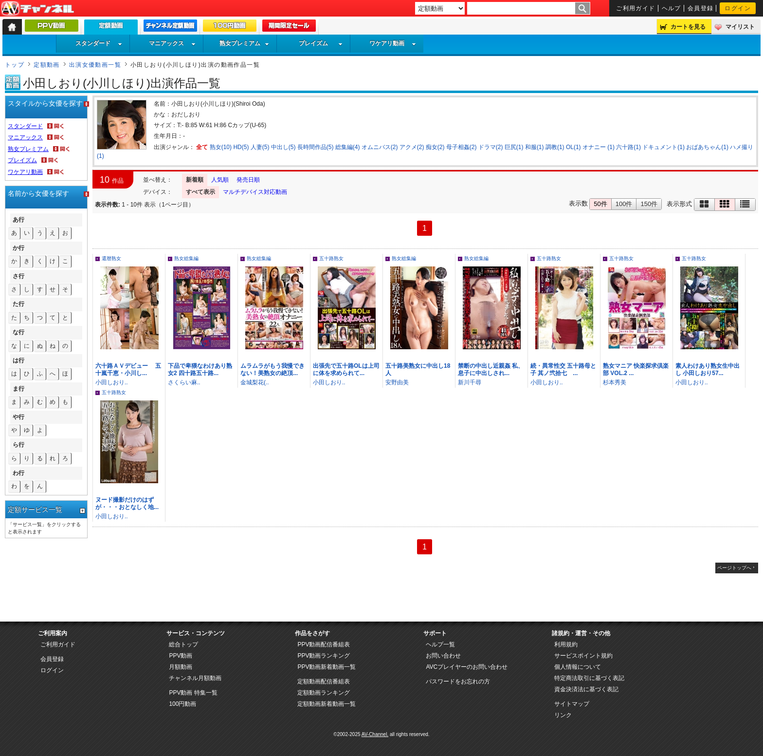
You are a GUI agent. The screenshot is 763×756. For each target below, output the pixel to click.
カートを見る (688, 26)
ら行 (18, 444)
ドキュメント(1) (663, 147)
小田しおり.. (111, 382)
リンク (563, 715)
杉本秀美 (614, 382)
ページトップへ (734, 567)
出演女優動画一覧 (95, 64)
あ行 (18, 219)
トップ (14, 64)
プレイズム (321, 43)
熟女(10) (221, 147)
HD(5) (241, 147)
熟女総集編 (186, 258)
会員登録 (701, 8)
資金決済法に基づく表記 (586, 689)
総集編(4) (347, 147)
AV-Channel (37, 9)
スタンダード (98, 43)
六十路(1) (628, 147)
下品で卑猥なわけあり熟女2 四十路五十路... (200, 369)
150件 (648, 204)
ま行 (18, 388)
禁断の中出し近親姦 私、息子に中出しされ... (491, 369)
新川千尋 (469, 382)
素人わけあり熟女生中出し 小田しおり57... (707, 369)
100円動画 (182, 703)
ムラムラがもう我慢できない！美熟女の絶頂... (272, 369)
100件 (624, 204)
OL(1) (573, 147)
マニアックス (172, 43)
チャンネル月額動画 (195, 678)
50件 (600, 204)
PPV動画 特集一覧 (193, 692)
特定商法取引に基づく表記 (589, 678)
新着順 (194, 179)
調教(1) (554, 147)
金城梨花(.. (254, 382)
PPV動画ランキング (323, 655)
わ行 (18, 473)
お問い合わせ (443, 655)
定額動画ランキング (323, 692)
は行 (18, 360)
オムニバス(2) (380, 147)
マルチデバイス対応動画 (255, 192)
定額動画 (47, 64)
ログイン (738, 8)
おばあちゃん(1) (707, 147)
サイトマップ (571, 703)
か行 (18, 248)
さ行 (18, 276)
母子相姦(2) (461, 147)
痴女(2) (435, 147)
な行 (18, 332)
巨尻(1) (514, 147)
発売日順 (248, 179)
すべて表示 (200, 192)
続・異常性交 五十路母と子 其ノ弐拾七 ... (563, 369)
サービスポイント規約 (583, 655)
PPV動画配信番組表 (323, 644)
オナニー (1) (598, 147)
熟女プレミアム (244, 43)
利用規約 (566, 644)
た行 (18, 304)
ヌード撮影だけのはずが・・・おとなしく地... (127, 503)
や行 (18, 417)
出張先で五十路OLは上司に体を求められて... (346, 369)
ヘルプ (671, 8)
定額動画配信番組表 (323, 681)
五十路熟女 (331, 258)
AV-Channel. (375, 734)
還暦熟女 (111, 258)
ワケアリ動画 (392, 43)
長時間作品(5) (315, 147)
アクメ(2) (412, 147)
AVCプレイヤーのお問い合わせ (467, 666)
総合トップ (183, 644)
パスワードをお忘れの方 (458, 681)
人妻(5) (260, 147)
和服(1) (534, 147)
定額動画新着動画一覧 (326, 703)
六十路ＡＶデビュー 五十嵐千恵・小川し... (128, 369)
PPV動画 (180, 655)
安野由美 (397, 382)
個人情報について (577, 666)
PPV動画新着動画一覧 (326, 666)
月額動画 (180, 666)
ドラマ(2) (490, 147)
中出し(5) (283, 147)
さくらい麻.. (184, 382)
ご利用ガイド (635, 8)
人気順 (220, 179)
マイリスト (740, 26)
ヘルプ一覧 (440, 644)
